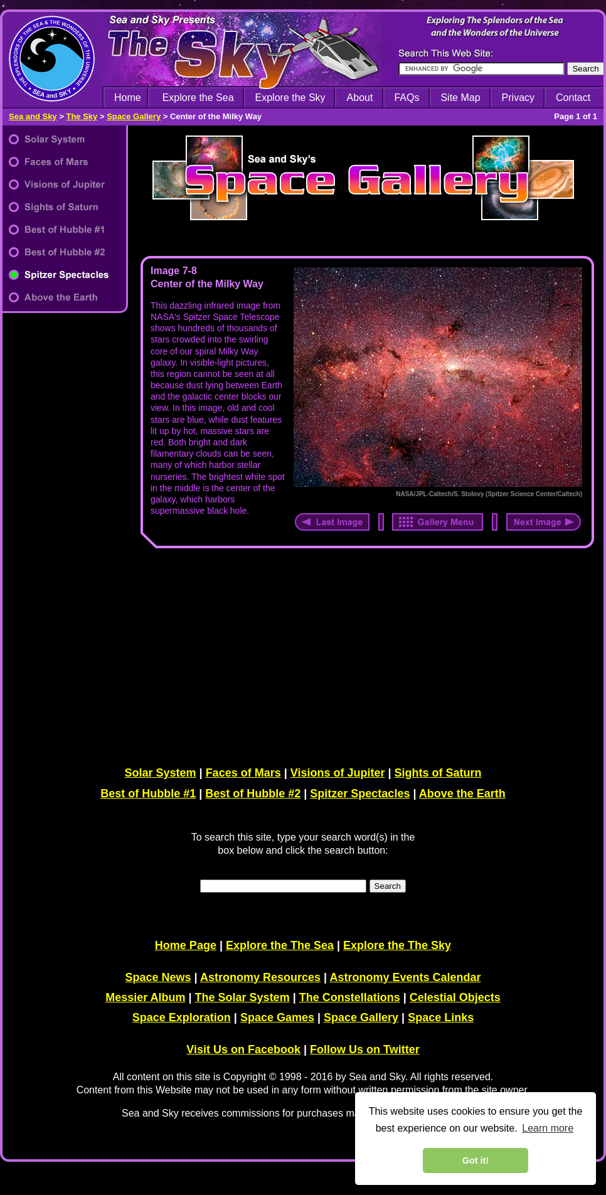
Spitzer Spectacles (360, 793)
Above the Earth (462, 793)
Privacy (518, 97)
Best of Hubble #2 (252, 793)
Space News (158, 977)
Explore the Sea (198, 97)
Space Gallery (134, 116)
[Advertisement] (364, 655)
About (360, 97)
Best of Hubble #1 (148, 793)
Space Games (277, 1017)
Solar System (160, 773)
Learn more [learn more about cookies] (547, 1128)
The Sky (81, 116)
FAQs (406, 97)
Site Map (460, 97)
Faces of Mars (243, 773)
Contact (573, 97)
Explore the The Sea (280, 945)
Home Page (185, 945)
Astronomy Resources (260, 977)
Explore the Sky (290, 97)
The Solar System (242, 997)
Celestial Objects (455, 997)
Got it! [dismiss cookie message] (475, 1160)
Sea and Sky (33, 116)
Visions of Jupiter (337, 773)
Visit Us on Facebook (243, 1049)
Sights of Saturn (437, 773)
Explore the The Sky (397, 945)
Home (127, 97)
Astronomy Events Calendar (405, 977)
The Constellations (349, 997)
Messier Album (145, 997)
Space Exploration (181, 1017)
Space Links (441, 1017)
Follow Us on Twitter (365, 1049)
